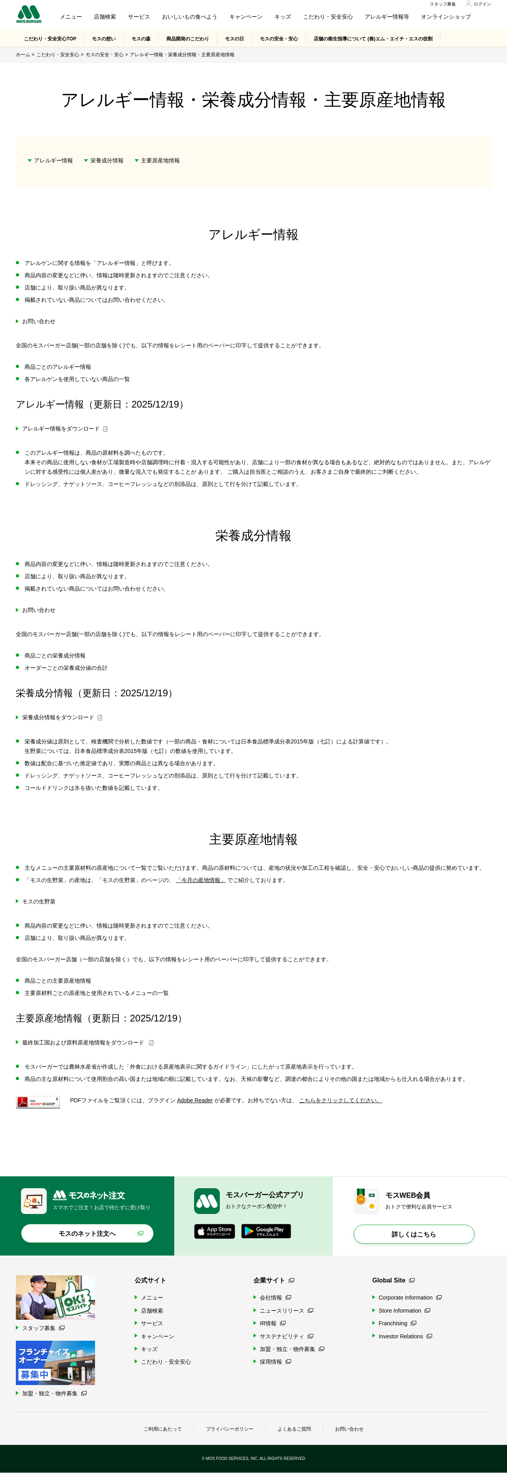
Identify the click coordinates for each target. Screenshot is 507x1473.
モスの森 (141, 39)
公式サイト (150, 1280)
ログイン (482, 4)
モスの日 (234, 39)
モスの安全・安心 (279, 39)
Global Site (393, 1280)
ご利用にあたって (163, 1429)
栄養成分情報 (107, 161)
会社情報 (275, 1298)
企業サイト (274, 1280)
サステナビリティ (286, 1336)
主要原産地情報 (160, 161)
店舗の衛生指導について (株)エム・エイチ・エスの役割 (373, 39)
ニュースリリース (286, 1311)
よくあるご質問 (294, 1429)
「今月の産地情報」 (201, 880)
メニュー (71, 17)
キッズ (282, 17)
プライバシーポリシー (230, 1429)
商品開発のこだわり (187, 39)
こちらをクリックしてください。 (340, 1101)
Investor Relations (405, 1336)
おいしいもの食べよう (189, 17)
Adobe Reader (195, 1101)
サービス (139, 17)
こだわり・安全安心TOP (50, 39)
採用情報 (275, 1362)
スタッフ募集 (443, 4)
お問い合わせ (349, 1429)
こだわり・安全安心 (328, 17)
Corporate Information (410, 1298)
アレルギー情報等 (387, 17)
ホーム (23, 55)
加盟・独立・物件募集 (292, 1349)
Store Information (404, 1311)
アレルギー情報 (53, 161)
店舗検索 (105, 17)
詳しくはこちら (414, 1234)
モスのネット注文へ (87, 1234)
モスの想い (104, 39)
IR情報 (273, 1324)
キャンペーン (246, 17)
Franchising (397, 1324)
